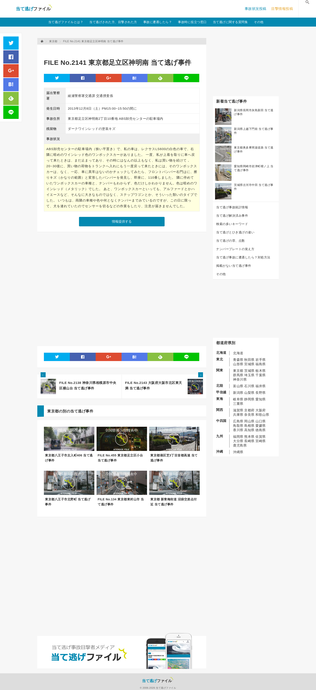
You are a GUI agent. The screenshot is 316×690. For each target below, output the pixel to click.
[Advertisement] (124, 49)
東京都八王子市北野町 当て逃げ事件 (67, 502)
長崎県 (249, 441)
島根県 (249, 425)
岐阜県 (238, 399)
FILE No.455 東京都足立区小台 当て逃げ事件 (120, 458)
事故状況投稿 (255, 9)
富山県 (238, 386)
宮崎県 (260, 441)
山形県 (238, 364)
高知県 (249, 430)
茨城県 (249, 370)
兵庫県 (238, 414)
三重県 (238, 403)
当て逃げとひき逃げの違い (235, 232)
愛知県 (260, 399)
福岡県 (238, 436)
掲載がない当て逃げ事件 (233, 265)
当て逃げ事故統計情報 (232, 207)
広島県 (238, 421)
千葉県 (260, 375)
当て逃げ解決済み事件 (232, 215)
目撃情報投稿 (282, 9)
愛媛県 (260, 425)
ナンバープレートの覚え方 (235, 249)
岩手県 (260, 359)
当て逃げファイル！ (34, 9)
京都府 (249, 410)
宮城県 (249, 364)
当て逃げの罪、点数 (230, 240)
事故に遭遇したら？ (157, 22)
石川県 (249, 386)
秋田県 (249, 359)
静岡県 (249, 399)
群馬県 (238, 375)
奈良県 (249, 414)
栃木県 (260, 370)
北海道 (238, 353)
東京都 (238, 370)
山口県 (260, 421)
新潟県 (238, 392)
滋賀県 (238, 410)
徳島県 (260, 430)
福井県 (260, 386)
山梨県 (249, 392)
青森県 (238, 359)
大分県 (238, 441)
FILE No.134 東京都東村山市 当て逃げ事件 (121, 502)
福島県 (260, 364)
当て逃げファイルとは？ (65, 22)
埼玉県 (249, 375)
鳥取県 (238, 425)
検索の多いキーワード (232, 224)
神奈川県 (240, 379)
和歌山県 (262, 414)
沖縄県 (238, 452)
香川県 (238, 430)
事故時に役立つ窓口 (192, 22)
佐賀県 (260, 436)
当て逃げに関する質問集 (230, 22)
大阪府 (260, 410)
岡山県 (249, 421)
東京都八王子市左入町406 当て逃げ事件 (69, 458)
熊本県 (249, 436)
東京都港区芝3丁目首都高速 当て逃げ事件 (174, 458)
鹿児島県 (240, 445)
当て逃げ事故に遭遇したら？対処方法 (243, 257)
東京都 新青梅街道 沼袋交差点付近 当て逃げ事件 (173, 502)
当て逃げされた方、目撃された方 (113, 22)
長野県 (260, 392)
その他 (259, 22)
